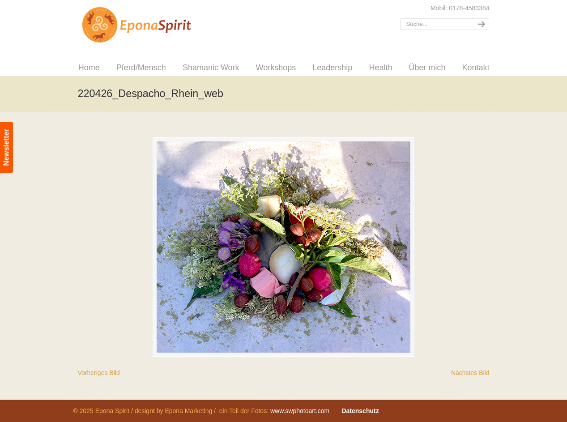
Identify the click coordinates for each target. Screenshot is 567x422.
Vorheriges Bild (99, 372)
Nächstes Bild (470, 372)
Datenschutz (360, 410)
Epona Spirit (156, 25)
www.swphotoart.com (299, 410)
